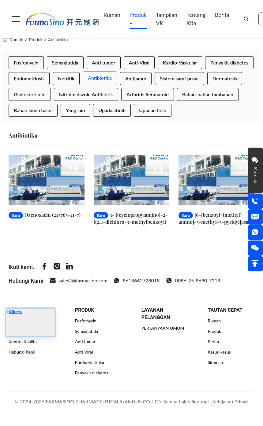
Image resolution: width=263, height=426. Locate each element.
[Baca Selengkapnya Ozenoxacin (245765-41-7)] (47, 180)
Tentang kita (196, 18)
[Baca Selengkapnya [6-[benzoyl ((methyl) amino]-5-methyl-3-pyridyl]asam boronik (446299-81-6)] (216, 180)
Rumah (111, 14)
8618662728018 (137, 280)
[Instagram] (57, 267)
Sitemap (215, 362)
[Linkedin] (69, 267)
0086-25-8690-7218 (193, 280)
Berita (222, 14)
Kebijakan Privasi (230, 401)
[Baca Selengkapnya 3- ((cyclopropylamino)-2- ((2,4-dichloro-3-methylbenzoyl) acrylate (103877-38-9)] (132, 180)
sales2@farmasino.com (78, 280)
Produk (138, 14)
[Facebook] (44, 267)
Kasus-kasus (219, 351)
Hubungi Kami (22, 351)
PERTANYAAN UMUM (162, 328)
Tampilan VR (166, 18)
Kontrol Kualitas (23, 341)
